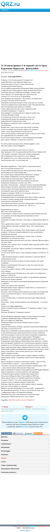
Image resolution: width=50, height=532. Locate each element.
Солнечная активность (8, 472)
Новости (4, 458)
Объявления (5, 447)
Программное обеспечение (10, 468)
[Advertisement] (25, 38)
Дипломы (4, 437)
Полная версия (25, 530)
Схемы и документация (9, 465)
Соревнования (6, 444)
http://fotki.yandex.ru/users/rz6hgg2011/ (22, 400)
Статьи (3, 461)
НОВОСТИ (4, 10)
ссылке (25, 426)
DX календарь (5, 451)
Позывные (4, 440)
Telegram (21, 422)
